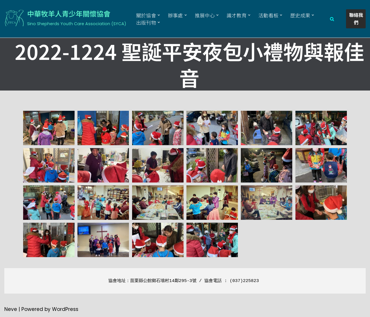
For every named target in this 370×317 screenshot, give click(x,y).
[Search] (332, 19)
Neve (10, 309)
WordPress (65, 309)
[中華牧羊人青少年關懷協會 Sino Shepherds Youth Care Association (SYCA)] (65, 18)
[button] (159, 15)
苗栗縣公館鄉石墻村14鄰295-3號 (163, 280)
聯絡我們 (356, 18)
